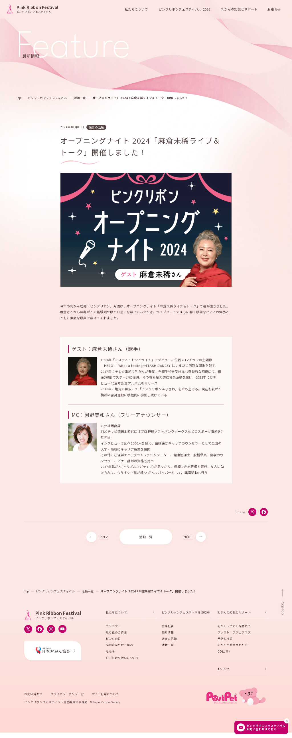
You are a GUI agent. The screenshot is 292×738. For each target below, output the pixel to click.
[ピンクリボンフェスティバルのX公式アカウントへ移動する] (28, 631)
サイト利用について (105, 695)
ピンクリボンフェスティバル (47, 98)
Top (18, 98)
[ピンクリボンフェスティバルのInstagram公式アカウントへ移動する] (51, 631)
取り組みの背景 (116, 634)
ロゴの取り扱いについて (122, 659)
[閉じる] (286, 720)
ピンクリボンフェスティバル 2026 (185, 614)
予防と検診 (225, 640)
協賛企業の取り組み (119, 646)
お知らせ (274, 9)
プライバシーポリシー (65, 695)
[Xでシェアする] (252, 514)
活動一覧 (80, 98)
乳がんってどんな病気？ (234, 628)
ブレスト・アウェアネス (234, 634)
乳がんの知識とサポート (234, 614)
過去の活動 (169, 640)
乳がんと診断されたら (233, 646)
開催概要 (168, 628)
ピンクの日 (113, 640)
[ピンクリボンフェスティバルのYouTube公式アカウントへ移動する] (62, 631)
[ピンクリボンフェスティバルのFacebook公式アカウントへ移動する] (40, 631)
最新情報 (168, 634)
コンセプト (113, 628)
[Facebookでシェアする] (263, 514)
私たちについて (116, 614)
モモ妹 (110, 653)
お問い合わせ (33, 695)
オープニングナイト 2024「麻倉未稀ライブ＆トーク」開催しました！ (140, 98)
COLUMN (224, 653)
